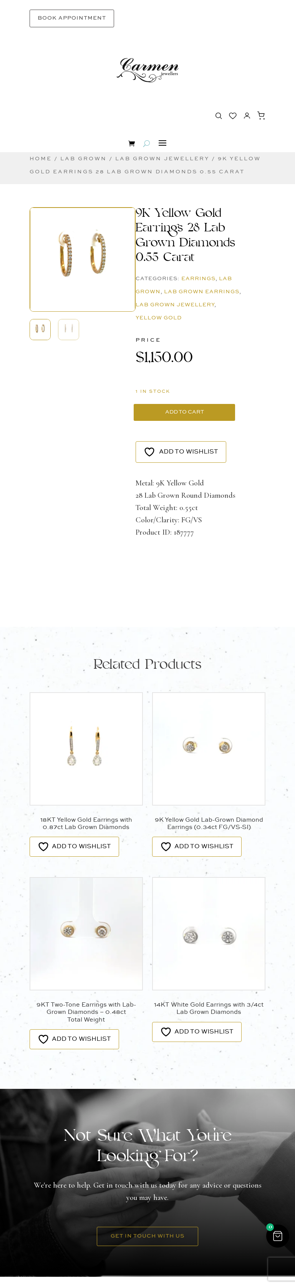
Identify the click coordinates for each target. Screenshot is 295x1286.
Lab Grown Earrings (201, 291)
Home (41, 158)
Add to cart (154, 417)
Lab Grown (83, 158)
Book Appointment (72, 18)
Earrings (198, 278)
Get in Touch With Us (147, 1245)
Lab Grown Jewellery (162, 158)
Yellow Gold (159, 317)
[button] (83, 243)
